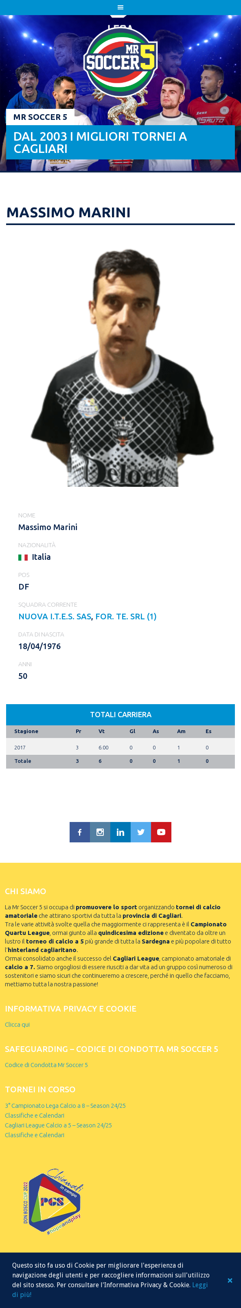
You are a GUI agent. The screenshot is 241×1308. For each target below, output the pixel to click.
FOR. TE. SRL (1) (126, 616)
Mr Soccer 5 (40, 117)
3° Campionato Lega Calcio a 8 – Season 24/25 (65, 1105)
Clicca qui (17, 1024)
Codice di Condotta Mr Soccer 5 (46, 1064)
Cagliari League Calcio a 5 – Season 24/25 (58, 1125)
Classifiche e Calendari (34, 1115)
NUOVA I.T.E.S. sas (54, 616)
